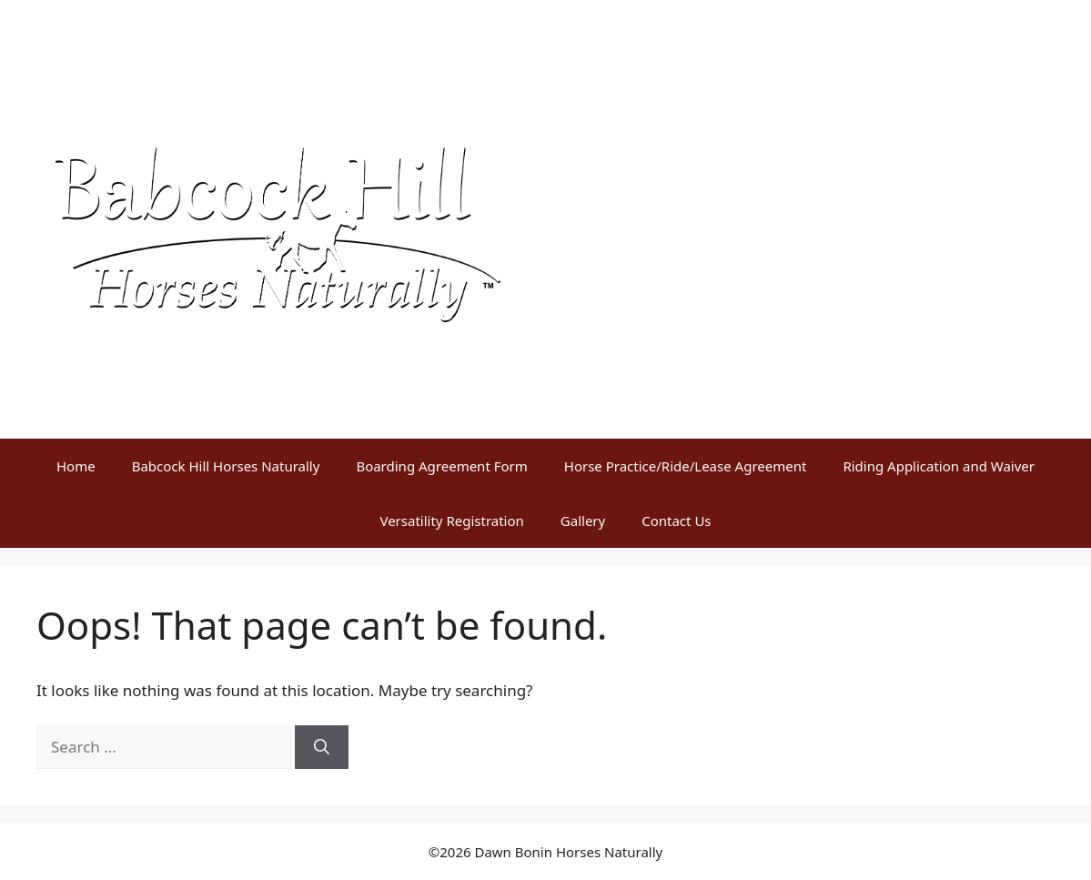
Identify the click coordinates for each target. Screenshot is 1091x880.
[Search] (322, 747)
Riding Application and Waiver (939, 466)
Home (76, 466)
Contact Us (676, 520)
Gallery (583, 520)
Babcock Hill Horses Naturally (226, 466)
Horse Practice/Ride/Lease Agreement (685, 466)
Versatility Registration (451, 520)
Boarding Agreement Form (441, 466)
